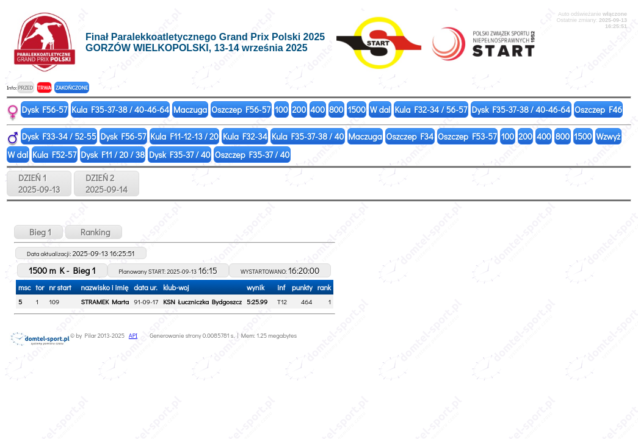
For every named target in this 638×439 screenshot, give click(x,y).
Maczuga (190, 109)
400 (317, 109)
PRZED (25, 87)
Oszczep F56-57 (240, 109)
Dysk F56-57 (45, 109)
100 (281, 109)
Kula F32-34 (245, 136)
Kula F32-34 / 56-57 (430, 109)
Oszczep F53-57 (467, 136)
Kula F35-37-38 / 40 (308, 136)
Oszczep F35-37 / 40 (252, 154)
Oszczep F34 (410, 136)
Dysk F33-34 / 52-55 (59, 136)
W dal (380, 109)
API (133, 336)
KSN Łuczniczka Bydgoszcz (202, 301)
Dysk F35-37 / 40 (180, 154)
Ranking (94, 232)
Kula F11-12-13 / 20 (184, 136)
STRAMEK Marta (105, 301)
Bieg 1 (38, 232)
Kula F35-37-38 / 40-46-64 (120, 109)
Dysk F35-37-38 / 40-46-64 (520, 109)
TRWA (44, 87)
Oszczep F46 (598, 109)
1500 (356, 109)
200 (299, 109)
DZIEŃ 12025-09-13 (39, 183)
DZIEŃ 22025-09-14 (106, 183)
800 (336, 109)
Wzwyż (608, 136)
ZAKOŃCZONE (72, 87)
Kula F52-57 (54, 154)
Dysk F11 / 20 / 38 (113, 154)
